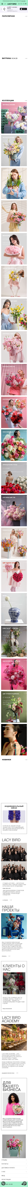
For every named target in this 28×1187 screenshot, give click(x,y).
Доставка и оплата (14, 1167)
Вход (3, 1175)
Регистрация (6, 1179)
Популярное (8, 16)
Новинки (6, 760)
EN (25, 3)
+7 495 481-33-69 (7, 1184)
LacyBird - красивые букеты (12, 8)
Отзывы (14, 1160)
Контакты (14, 1164)
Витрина (9, 58)
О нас (14, 1171)
